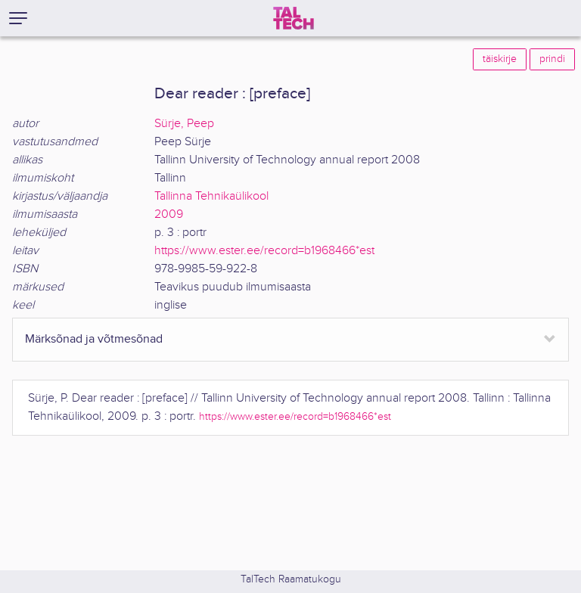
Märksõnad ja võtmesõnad (94, 339)
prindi (552, 59)
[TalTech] (293, 18)
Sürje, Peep (184, 123)
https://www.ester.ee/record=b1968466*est (264, 251)
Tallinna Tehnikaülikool (211, 196)
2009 (168, 214)
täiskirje (500, 59)
